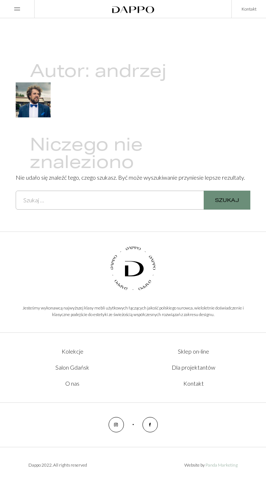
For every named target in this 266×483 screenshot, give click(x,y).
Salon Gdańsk (72, 367)
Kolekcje (72, 351)
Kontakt (249, 9)
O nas (72, 383)
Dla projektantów (193, 367)
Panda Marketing (222, 465)
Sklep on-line (193, 351)
